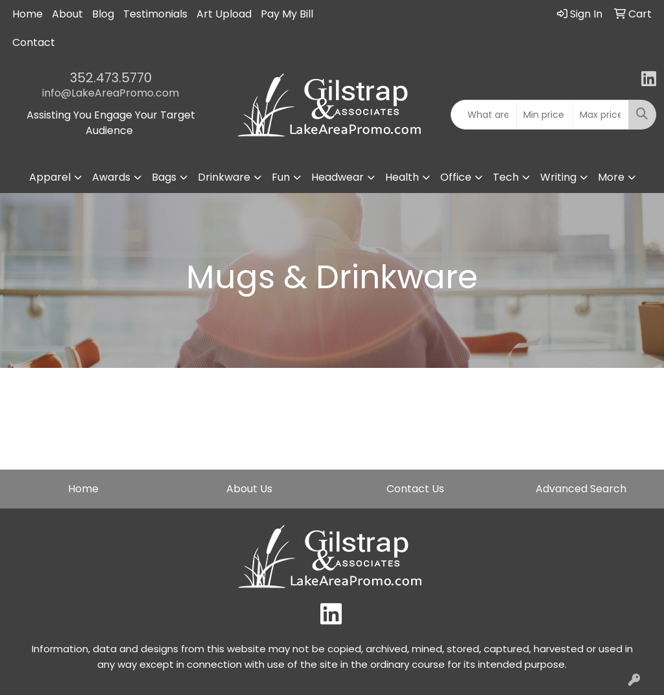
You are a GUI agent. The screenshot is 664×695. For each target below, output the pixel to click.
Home (27, 13)
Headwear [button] (337, 177)
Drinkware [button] (224, 177)
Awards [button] (111, 177)
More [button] (611, 177)
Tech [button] (506, 177)
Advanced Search (581, 488)
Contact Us (415, 488)
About (67, 13)
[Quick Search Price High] (601, 115)
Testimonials (155, 13)
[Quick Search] (484, 115)
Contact (33, 42)
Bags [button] (164, 177)
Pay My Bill (287, 13)
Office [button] (455, 177)
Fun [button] (281, 177)
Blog (103, 13)
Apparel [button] (50, 177)
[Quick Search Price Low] (544, 115)
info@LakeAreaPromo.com (110, 92)
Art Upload (224, 13)
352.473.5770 (111, 78)
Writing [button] (558, 177)
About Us (249, 488)
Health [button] (402, 177)
